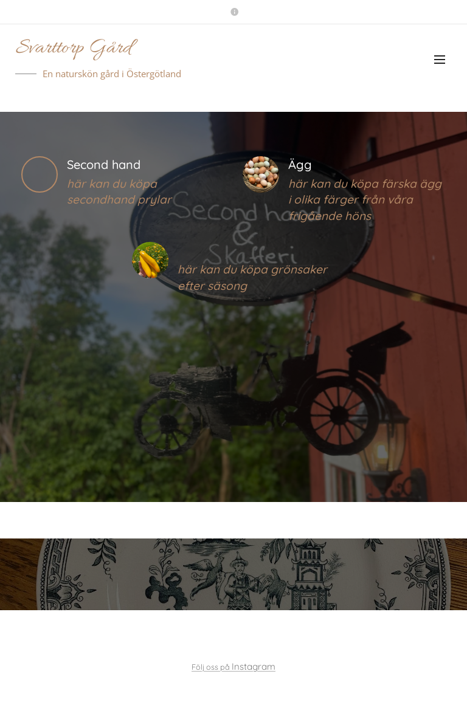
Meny (439, 59)
